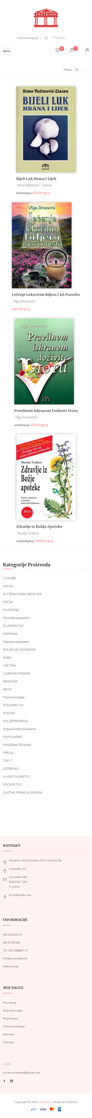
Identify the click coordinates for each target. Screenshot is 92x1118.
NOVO (7, 689)
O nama (14, 886)
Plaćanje (8, 1042)
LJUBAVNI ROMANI (16, 673)
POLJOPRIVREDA (15, 721)
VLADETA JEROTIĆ (16, 776)
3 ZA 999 (9, 578)
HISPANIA (10, 634)
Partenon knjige (14, 697)
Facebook (4, 1081)
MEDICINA (10, 681)
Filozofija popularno (16, 618)
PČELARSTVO (13, 705)
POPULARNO (12, 737)
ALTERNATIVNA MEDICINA (22, 594)
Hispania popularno (16, 642)
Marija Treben (28, 533)
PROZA (8, 753)
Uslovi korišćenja (14, 1026)
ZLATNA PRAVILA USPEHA (22, 792)
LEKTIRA (9, 665)
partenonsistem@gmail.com (21, 1072)
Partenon (45, 1102)
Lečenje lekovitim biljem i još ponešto (46, 294)
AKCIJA (8, 586)
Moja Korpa (10, 1018)
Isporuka (8, 1034)
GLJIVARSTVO (13, 626)
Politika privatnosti (15, 958)
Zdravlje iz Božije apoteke (39, 526)
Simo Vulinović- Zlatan (34, 185)
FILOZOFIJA (11, 610)
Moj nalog (9, 1002)
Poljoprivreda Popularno (19, 729)
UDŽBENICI (11, 769)
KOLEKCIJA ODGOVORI (19, 649)
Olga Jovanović (24, 301)
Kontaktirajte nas (20, 895)
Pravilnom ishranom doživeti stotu (46, 410)
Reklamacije (11, 966)
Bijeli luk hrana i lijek (36, 178)
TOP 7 (7, 761)
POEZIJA (9, 713)
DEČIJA (8, 602)
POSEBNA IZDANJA (17, 745)
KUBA (7, 657)
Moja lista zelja (12, 1010)
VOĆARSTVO (12, 784)
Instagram (11, 1081)
